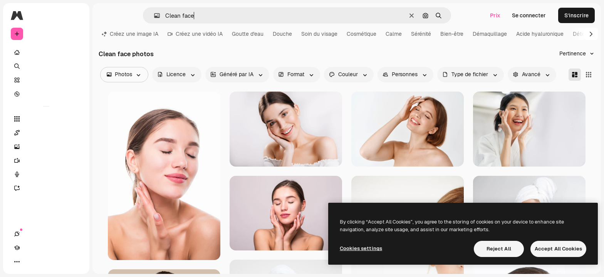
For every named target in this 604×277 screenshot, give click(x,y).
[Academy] (31, 261)
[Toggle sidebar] (75, 15)
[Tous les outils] (46, 119)
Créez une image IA (130, 33)
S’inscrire (576, 15)
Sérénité (421, 33)
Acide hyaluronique (540, 33)
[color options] (349, 74)
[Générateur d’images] (46, 146)
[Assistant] (46, 188)
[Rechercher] (46, 66)
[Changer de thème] (45, 261)
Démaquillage (490, 33)
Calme (394, 33)
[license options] (176, 74)
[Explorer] (46, 94)
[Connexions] (17, 261)
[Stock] (46, 80)
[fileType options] (470, 74)
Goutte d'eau (247, 33)
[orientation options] (296, 74)
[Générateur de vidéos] (46, 160)
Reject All (499, 248)
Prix (495, 15)
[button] (153, 15)
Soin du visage (319, 33)
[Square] (588, 74)
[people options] (405, 74)
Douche (282, 33)
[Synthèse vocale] (46, 174)
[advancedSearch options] (532, 74)
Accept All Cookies (558, 248)
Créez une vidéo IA (195, 33)
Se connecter (529, 15)
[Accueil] (46, 52)
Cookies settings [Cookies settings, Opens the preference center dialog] (361, 248)
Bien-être (451, 33)
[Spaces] (46, 133)
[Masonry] (575, 74)
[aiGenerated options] (237, 74)
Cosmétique (361, 33)
